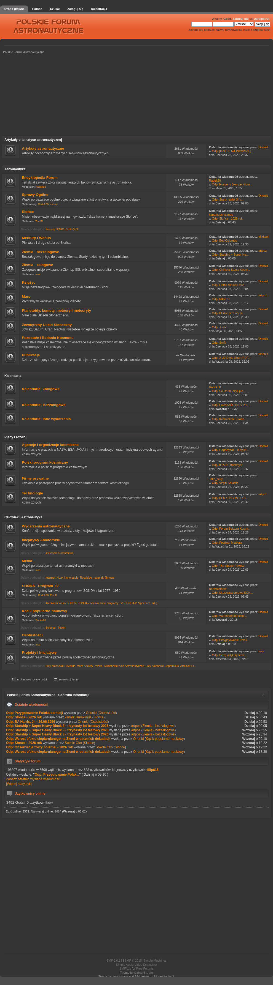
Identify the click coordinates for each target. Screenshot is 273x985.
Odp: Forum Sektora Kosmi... (231, 528)
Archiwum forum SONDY (61, 603)
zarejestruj (261, 18)
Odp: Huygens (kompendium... (232, 184)
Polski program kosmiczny (45, 462)
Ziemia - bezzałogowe (40, 252)
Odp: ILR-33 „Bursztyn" (227, 465)
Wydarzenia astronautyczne (45, 526)
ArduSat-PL (187, 665)
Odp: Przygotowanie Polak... (231, 640)
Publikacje (31, 355)
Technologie (32, 493)
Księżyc (28, 282)
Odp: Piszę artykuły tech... (229, 655)
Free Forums (145, 968)
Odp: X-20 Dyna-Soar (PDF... (231, 357)
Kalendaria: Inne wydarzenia (46, 419)
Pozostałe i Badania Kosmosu (48, 338)
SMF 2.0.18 (114, 960)
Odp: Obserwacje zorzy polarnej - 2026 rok (39, 747)
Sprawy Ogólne (35, 195)
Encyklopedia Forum (40, 178)
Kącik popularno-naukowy (44, 611)
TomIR (39, 221)
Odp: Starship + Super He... (230, 254)
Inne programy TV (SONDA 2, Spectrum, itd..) (128, 603)
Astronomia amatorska (60, 553)
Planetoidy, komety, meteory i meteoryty (56, 310)
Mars (26, 296)
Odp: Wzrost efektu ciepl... (229, 615)
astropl (54, 204)
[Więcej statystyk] (19, 784)
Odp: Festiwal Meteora (227, 542)
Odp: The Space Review (228, 565)
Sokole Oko (73, 743)
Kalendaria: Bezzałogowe (43, 405)
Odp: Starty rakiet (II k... (227, 199)
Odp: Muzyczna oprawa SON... (232, 592)
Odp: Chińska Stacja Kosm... (231, 269)
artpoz (262, 250)
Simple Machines (155, 960)
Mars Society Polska (89, 665)
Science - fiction (55, 627)
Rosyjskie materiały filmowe (97, 577)
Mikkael (263, 236)
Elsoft (53, 595)
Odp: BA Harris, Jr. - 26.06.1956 (30, 722)
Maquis (263, 353)
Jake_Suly (216, 479)
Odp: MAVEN (221, 299)
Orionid (263, 147)
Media (27, 561)
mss (37, 274)
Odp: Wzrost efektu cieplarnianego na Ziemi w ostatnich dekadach (58, 739)
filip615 (153, 770)
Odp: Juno (219, 327)
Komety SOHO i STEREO (62, 229)
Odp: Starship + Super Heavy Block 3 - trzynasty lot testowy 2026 (57, 726)
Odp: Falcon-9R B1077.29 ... (231, 405)
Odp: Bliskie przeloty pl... (228, 313)
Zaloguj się (240, 18)
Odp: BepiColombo (224, 240)
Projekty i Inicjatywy (39, 652)
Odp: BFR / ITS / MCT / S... (230, 498)
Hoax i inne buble (67, 577)
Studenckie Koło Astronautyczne (124, 665)
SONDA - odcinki (88, 603)
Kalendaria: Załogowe (40, 389)
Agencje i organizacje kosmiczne (50, 445)
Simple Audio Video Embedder (136, 964)
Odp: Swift (219, 342)
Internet (50, 577)
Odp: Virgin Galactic (225, 483)
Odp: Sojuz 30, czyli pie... (229, 391)
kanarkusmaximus (221, 214)
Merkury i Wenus (36, 238)
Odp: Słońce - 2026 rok (227, 218)
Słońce (28, 212)
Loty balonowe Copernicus (162, 665)
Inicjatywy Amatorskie (41, 540)
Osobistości (32, 635)
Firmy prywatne (35, 478)
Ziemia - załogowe (37, 265)
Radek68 (40, 186)
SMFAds (125, 968)
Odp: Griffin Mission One (228, 285)
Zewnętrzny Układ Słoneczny (47, 325)
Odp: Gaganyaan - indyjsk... (230, 450)
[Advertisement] (136, 96)
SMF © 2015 (133, 960)
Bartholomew (217, 588)
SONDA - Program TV (40, 586)
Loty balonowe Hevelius (60, 665)
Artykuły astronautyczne (43, 148)
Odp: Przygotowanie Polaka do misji (34, 713)
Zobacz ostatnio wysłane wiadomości (33, 779)
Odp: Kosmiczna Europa (228, 419)
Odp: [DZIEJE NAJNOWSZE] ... (233, 151)
